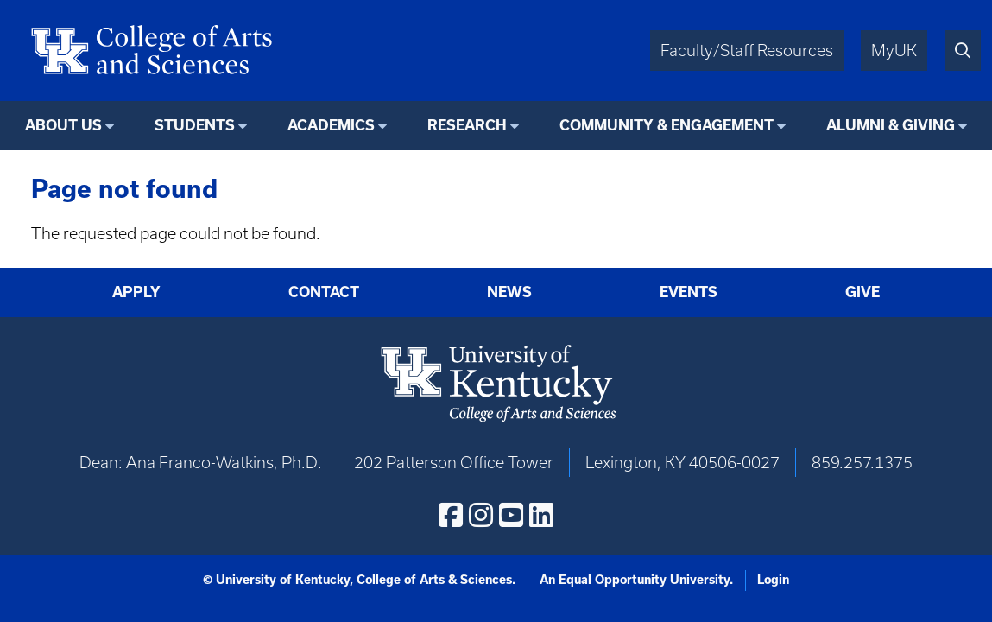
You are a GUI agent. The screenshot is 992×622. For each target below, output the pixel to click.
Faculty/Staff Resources (746, 50)
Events (688, 292)
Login (773, 580)
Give (862, 292)
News (509, 292)
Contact (323, 292)
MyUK (894, 50)
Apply (136, 292)
